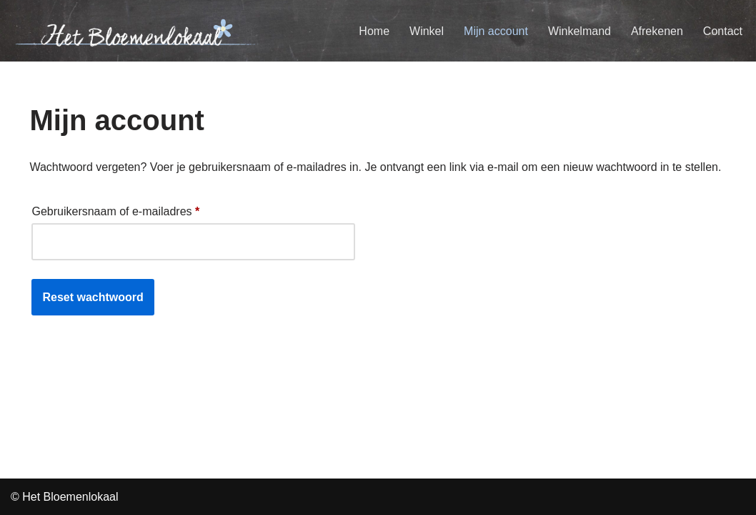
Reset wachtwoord (92, 297)
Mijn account (496, 31)
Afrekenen (657, 31)
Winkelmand (579, 31)
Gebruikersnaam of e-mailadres (115, 208)
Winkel (426, 31)
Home (374, 31)
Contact (722, 31)
